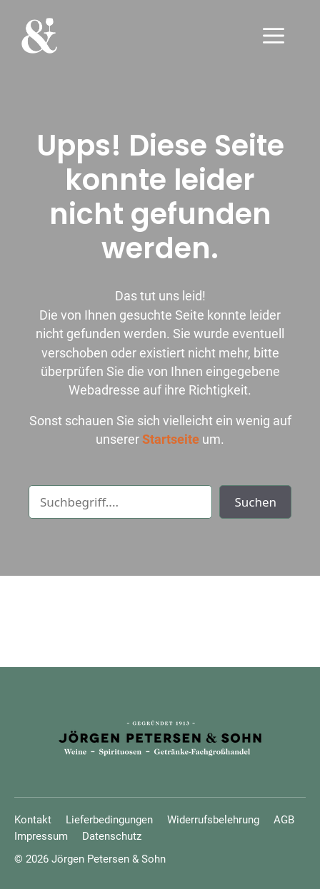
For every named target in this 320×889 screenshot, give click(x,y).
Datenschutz (111, 836)
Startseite (170, 439)
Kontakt (32, 819)
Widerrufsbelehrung (213, 819)
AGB (284, 819)
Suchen (255, 502)
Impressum (41, 836)
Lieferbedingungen (109, 819)
